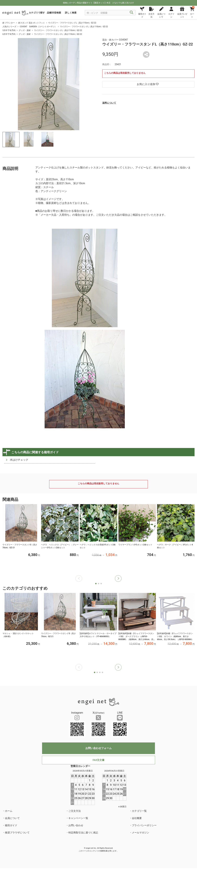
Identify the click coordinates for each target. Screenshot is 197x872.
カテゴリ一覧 (139, 810)
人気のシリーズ (9, 26)
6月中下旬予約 (8, 34)
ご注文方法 (74, 810)
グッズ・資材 (25, 30)
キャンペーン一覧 (78, 818)
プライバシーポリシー (144, 825)
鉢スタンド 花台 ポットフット (31, 23)
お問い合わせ (75, 825)
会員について (12, 818)
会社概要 (137, 818)
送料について (109, 102)
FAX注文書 (98, 760)
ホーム (8, 810)
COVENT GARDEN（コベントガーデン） (38, 26)
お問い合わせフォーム (98, 748)
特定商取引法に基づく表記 (83, 832)
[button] (118, 578)
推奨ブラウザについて (17, 832)
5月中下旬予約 (8, 30)
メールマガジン (140, 832)
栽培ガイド (11, 825)
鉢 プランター (8, 23)
